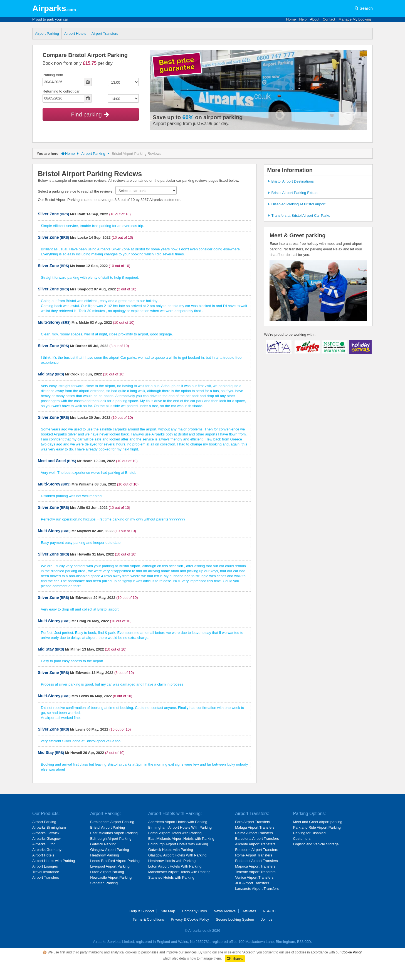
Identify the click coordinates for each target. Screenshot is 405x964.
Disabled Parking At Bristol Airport (296, 204)
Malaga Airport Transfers (255, 827)
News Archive (225, 911)
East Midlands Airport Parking (114, 833)
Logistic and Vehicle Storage (316, 844)
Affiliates (249, 911)
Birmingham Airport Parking (112, 822)
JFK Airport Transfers (252, 883)
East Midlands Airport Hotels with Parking (181, 838)
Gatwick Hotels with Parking (170, 850)
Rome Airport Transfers (253, 855)
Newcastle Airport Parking (111, 877)
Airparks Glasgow (46, 838)
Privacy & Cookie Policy (190, 919)
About (314, 19)
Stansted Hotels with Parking (171, 877)
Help (303, 19)
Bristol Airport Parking (107, 827)
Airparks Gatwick (46, 833)
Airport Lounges (45, 866)
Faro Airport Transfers (252, 822)
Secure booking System (235, 919)
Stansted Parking (104, 883)
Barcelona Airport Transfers (257, 838)
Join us (266, 919)
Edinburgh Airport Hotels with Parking (178, 844)
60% (188, 117)
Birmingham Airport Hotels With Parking (180, 827)
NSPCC (269, 911)
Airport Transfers (105, 33)
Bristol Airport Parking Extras (292, 193)
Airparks (54, 8)
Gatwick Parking (103, 844)
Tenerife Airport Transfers (255, 872)
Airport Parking (47, 33)
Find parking (90, 114)
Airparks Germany (46, 850)
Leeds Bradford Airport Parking (115, 861)
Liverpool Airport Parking (110, 866)
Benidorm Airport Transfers (256, 850)
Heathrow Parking (104, 855)
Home (291, 19)
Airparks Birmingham (49, 827)
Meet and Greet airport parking (317, 822)
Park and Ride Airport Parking (316, 827)
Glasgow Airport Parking (109, 850)
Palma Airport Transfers (254, 833)
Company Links (194, 911)
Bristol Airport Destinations (290, 181)
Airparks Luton (44, 844)
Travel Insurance (45, 872)
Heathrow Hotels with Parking (172, 861)
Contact (329, 19)
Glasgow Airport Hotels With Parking (177, 855)
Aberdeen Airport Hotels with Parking (177, 822)
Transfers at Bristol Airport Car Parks (298, 215)
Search (366, 8)
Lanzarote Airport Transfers (257, 888)
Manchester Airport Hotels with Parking (179, 872)
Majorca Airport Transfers (255, 866)
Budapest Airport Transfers (256, 861)
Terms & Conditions (148, 919)
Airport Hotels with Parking (53, 861)
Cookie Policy (352, 952)
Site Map (168, 911)
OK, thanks (235, 959)
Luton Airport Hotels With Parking (174, 866)
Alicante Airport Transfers (255, 844)
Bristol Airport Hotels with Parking (175, 833)
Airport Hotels (75, 33)
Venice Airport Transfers (254, 877)
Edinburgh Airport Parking (110, 838)
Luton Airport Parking (107, 872)
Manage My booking (355, 19)
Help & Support (141, 911)
